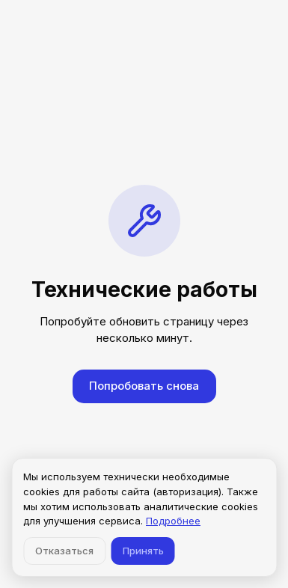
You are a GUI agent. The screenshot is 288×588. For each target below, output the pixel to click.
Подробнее (173, 521)
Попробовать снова (144, 386)
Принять (143, 551)
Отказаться (64, 551)
